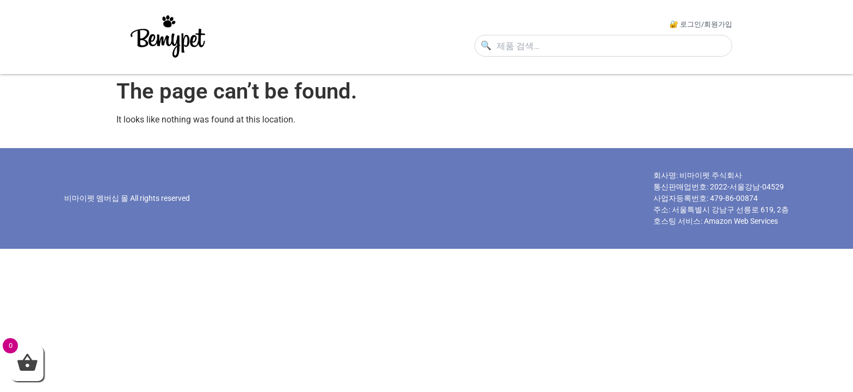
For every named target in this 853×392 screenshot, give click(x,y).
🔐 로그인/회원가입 (701, 24)
